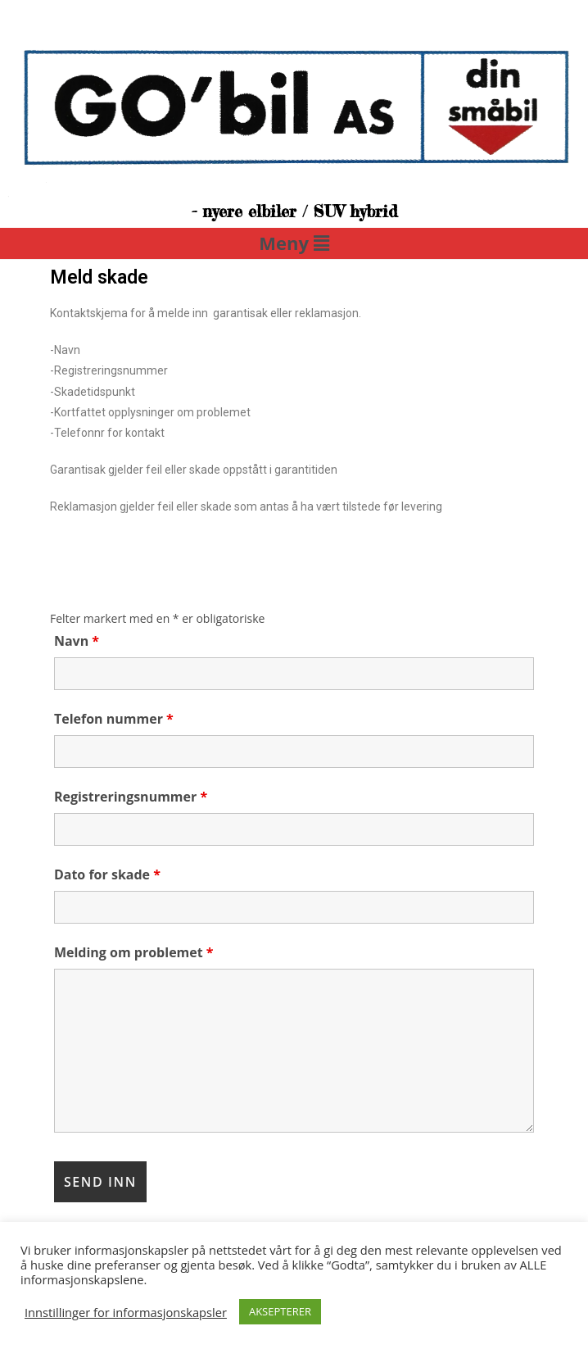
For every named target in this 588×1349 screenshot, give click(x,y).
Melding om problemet (134, 952)
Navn (76, 641)
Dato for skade (107, 874)
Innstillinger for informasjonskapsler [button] (126, 1312)
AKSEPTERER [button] (280, 1311)
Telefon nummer (114, 719)
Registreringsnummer (130, 797)
